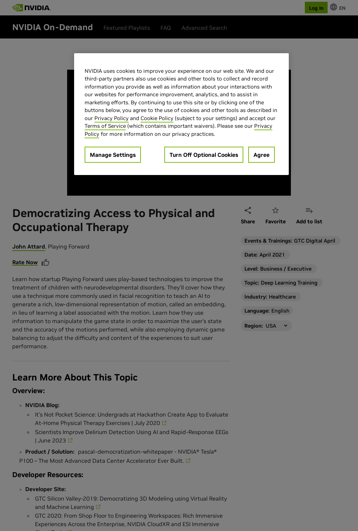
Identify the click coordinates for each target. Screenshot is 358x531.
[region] (181, 114)
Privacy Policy (111, 118)
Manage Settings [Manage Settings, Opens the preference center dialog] (113, 154)
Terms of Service (105, 126)
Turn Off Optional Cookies (204, 154)
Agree (261, 154)
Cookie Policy (157, 118)
